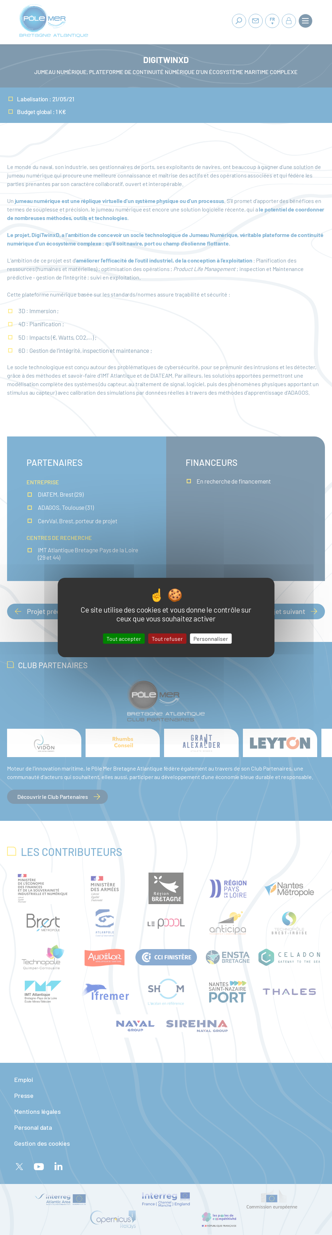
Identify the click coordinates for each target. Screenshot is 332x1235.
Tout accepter (123, 638)
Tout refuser (167, 638)
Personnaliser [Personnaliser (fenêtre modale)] (210, 638)
